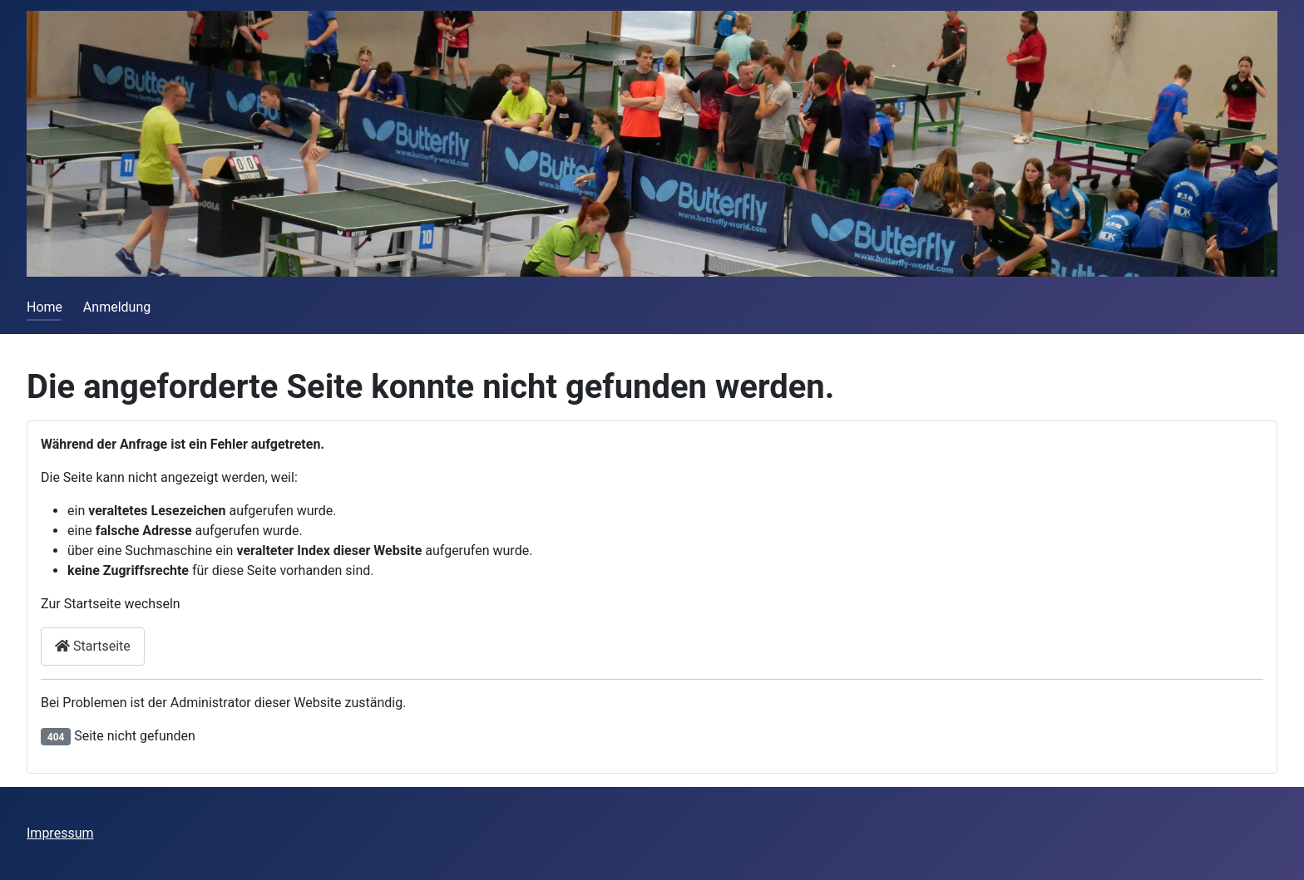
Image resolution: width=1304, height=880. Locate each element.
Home (44, 307)
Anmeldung (117, 307)
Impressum (60, 833)
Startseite (93, 646)
